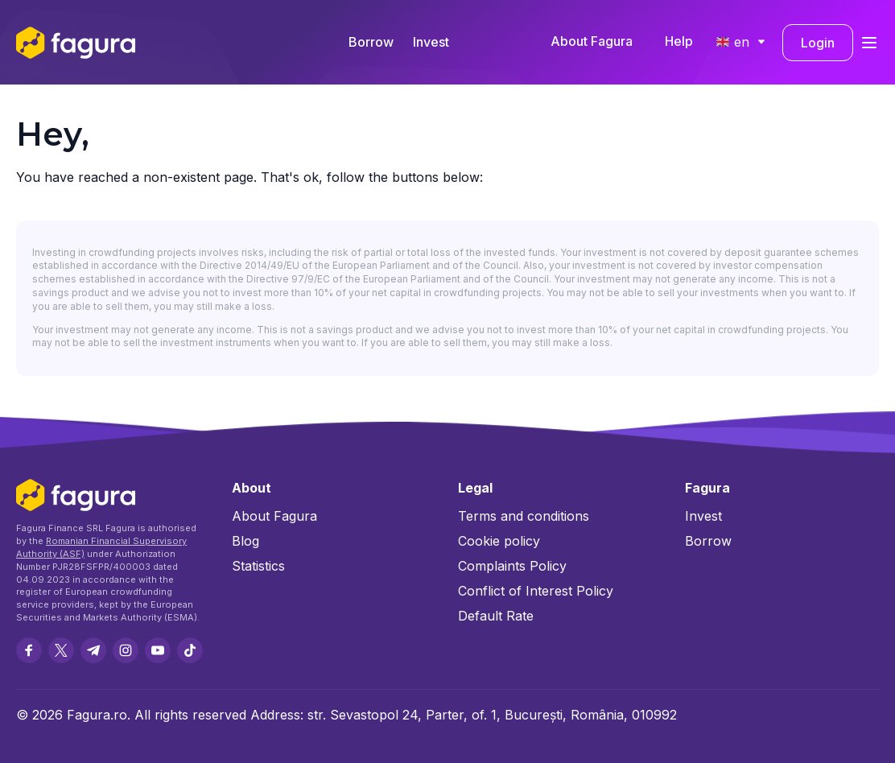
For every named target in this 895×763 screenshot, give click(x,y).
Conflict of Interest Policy (535, 591)
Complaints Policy (512, 566)
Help (679, 41)
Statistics (258, 566)
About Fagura (592, 41)
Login (818, 43)
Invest (431, 42)
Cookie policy (499, 541)
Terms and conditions (523, 516)
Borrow (371, 42)
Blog (245, 541)
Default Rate (496, 616)
